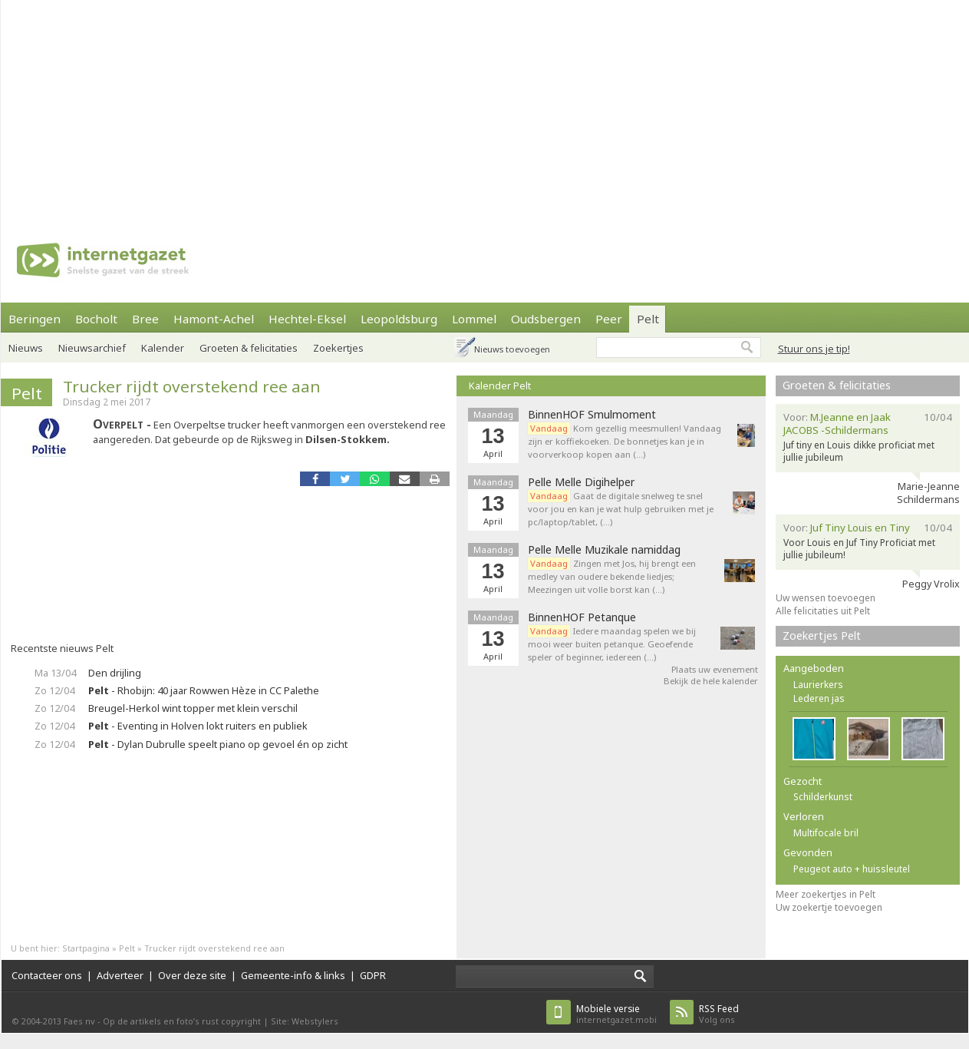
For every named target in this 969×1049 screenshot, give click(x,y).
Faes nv (79, 1021)
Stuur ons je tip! (814, 349)
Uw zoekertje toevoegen (829, 907)
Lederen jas (819, 698)
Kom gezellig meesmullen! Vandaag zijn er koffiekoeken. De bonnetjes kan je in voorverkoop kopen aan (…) (624, 441)
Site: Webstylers (304, 1021)
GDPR (373, 975)
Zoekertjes (338, 348)
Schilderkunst (822, 796)
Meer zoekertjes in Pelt (825, 894)
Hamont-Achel (213, 318)
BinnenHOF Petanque (582, 617)
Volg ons (719, 1014)
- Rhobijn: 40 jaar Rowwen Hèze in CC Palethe (203, 690)
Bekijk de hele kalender (711, 681)
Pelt (648, 318)
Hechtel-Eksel (307, 318)
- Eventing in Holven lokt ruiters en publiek (198, 726)
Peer (608, 318)
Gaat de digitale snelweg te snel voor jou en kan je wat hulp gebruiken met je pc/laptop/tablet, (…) (621, 509)
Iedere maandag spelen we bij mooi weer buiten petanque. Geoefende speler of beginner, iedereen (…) (612, 644)
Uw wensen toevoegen (825, 597)
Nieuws (25, 348)
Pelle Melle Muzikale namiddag (604, 550)
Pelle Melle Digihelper (581, 482)
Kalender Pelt (500, 385)
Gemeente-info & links (293, 975)
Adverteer (120, 975)
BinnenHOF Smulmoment (592, 415)
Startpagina (86, 948)
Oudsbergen (546, 318)
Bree (145, 318)
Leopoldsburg (399, 318)
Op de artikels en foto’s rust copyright (182, 1021)
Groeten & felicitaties (248, 348)
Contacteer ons (47, 975)
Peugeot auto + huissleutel (851, 868)
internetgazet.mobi (616, 1014)
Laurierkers (818, 684)
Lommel (474, 318)
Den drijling (114, 673)
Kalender (162, 348)
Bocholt (96, 318)
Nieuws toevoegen (512, 349)
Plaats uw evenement (714, 669)
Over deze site (192, 975)
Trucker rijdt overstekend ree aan (192, 386)
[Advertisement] (455, 107)
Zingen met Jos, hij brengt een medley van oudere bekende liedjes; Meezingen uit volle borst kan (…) (612, 576)
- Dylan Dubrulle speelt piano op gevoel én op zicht (218, 744)
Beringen (34, 318)
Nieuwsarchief (92, 348)
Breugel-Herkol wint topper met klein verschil (193, 708)
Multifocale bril (826, 832)
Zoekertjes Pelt (822, 635)
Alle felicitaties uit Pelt (823, 610)
